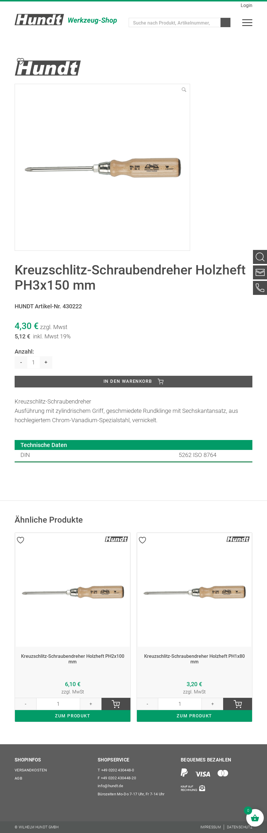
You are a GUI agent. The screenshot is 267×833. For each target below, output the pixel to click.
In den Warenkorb (128, 381)
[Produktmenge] (33, 361)
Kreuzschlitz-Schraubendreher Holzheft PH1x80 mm (194, 659)
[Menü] (247, 22)
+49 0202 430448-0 (116, 769)
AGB (18, 778)
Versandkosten (31, 769)
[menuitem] (247, 22)
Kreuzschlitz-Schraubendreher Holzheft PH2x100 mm (72, 659)
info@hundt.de (110, 786)
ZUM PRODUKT (72, 718)
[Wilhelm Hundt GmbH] (66, 19)
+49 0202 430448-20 (117, 778)
